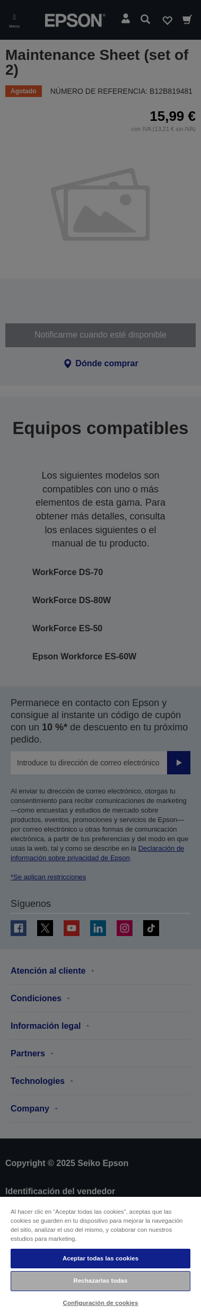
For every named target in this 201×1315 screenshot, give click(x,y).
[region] (100, 1255)
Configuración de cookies (100, 1303)
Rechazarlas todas (101, 1280)
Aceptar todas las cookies (100, 1258)
